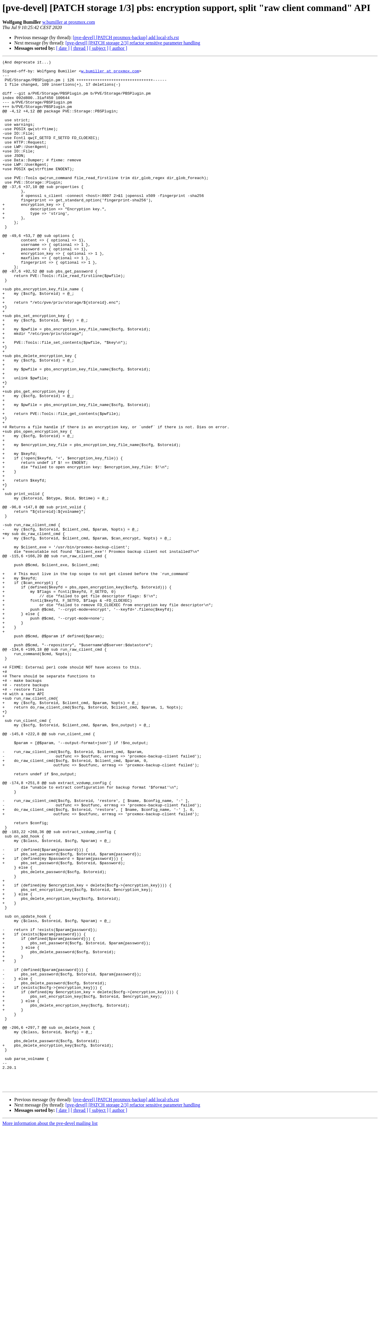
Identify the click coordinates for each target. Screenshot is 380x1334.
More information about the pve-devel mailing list (50, 1328)
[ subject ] (98, 48)
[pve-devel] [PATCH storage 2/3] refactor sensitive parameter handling (132, 42)
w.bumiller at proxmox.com (68, 22)
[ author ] (118, 48)
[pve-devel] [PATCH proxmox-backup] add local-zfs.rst (126, 37)
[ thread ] (79, 48)
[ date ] (62, 48)
